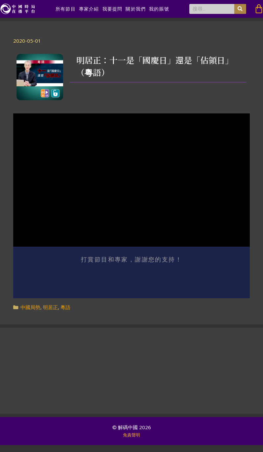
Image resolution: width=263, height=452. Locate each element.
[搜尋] (240, 9)
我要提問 (112, 9)
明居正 (50, 307)
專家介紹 (89, 9)
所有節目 (66, 9)
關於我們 (136, 9)
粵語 (65, 307)
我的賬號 (159, 9)
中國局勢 (30, 307)
